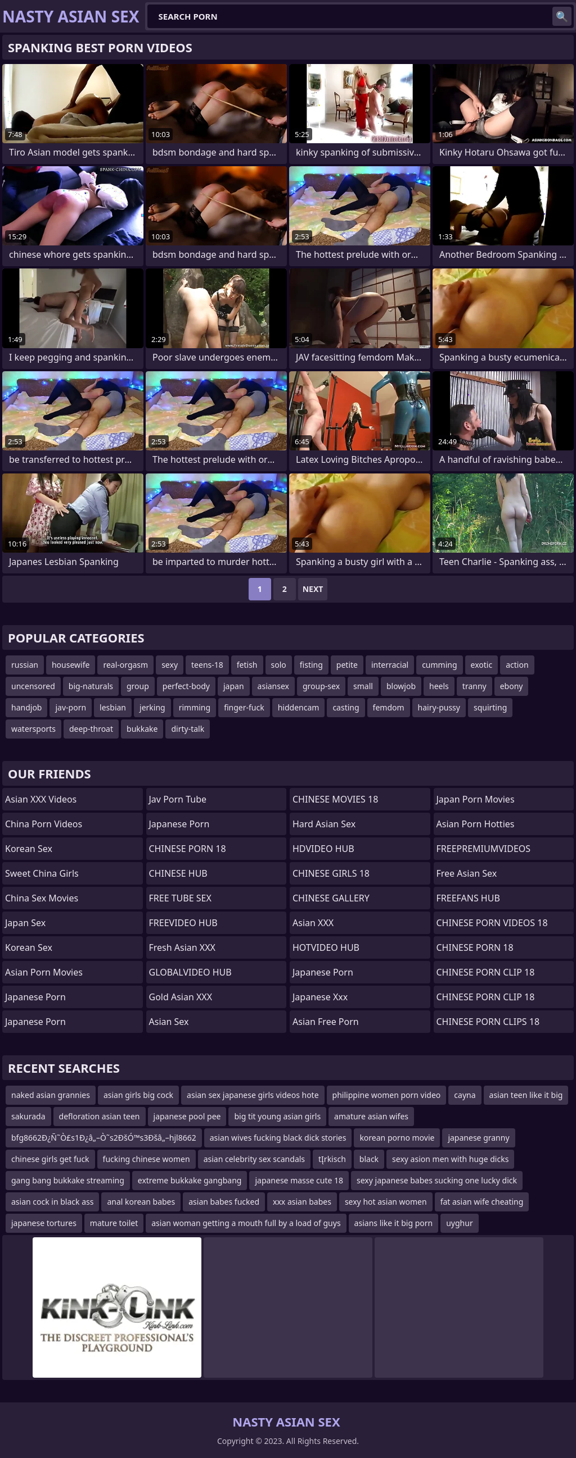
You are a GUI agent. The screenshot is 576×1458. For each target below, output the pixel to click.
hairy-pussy (439, 707)
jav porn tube (178, 799)
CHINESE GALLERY (331, 898)
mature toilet (114, 1223)
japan (233, 686)
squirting (490, 707)
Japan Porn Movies (475, 799)
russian (24, 664)
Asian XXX (313, 923)
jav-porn (70, 707)
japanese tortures (43, 1223)
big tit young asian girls (277, 1116)
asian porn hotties (475, 824)
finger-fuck (244, 707)
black (369, 1159)
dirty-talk (187, 728)
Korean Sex (28, 848)
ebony (511, 686)
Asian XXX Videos (40, 799)
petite (347, 664)
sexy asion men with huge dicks (450, 1159)
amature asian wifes (371, 1116)
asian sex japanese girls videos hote (253, 1095)
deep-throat (91, 728)
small (363, 686)
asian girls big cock (138, 1095)
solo (278, 664)
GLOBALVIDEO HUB (190, 972)
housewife (70, 664)
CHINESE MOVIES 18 (335, 799)
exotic (482, 664)
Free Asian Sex (466, 873)
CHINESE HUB (178, 873)
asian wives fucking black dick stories (278, 1137)
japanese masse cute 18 (299, 1180)
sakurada (28, 1116)
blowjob (401, 686)
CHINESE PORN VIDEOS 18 (492, 923)
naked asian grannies (50, 1095)
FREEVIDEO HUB (183, 923)
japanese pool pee (187, 1116)
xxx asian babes (302, 1201)
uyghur (459, 1223)
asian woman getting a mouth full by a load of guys (245, 1223)
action (517, 664)
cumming (439, 664)
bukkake (142, 728)
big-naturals (91, 686)
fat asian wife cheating (482, 1201)
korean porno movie (396, 1137)
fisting (311, 664)
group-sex (321, 686)
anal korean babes (141, 1201)
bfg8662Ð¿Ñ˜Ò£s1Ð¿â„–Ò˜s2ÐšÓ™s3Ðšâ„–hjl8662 (103, 1137)
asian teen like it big (526, 1095)
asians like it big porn (393, 1223)
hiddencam (299, 707)
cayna (464, 1095)
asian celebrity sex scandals (254, 1159)
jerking (152, 707)
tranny (474, 686)
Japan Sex (25, 923)
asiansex (273, 686)
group (138, 686)
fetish (247, 664)
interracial (389, 664)
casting (345, 707)
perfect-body (186, 686)
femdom (388, 707)
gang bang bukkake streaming (67, 1180)
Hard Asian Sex (324, 824)
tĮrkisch (332, 1159)
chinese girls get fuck (50, 1159)
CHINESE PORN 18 (187, 848)
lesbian (113, 707)
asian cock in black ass (52, 1201)
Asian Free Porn (325, 1021)
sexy (169, 664)
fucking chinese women (146, 1159)
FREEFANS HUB (468, 898)
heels (439, 686)
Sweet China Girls (42, 873)
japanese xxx (320, 997)
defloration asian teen (99, 1116)
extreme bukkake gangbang (190, 1180)
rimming (194, 707)
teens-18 (207, 664)
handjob (26, 707)
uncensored (33, 686)
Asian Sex (169, 1021)
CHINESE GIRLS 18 (331, 873)
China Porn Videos (43, 824)
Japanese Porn (179, 824)
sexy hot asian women (386, 1201)
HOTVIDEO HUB (325, 947)
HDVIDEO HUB (323, 848)
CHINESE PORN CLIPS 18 (488, 1021)
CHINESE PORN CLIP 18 (485, 972)
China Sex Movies (41, 898)
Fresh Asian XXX (182, 947)
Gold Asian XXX (181, 997)
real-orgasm (125, 664)
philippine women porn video (386, 1095)
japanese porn (35, 997)
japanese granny (478, 1137)
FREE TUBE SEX (180, 898)
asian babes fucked (223, 1201)
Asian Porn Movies (44, 972)
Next (313, 589)
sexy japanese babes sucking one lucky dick (437, 1180)
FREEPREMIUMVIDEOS (483, 848)
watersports (33, 728)
